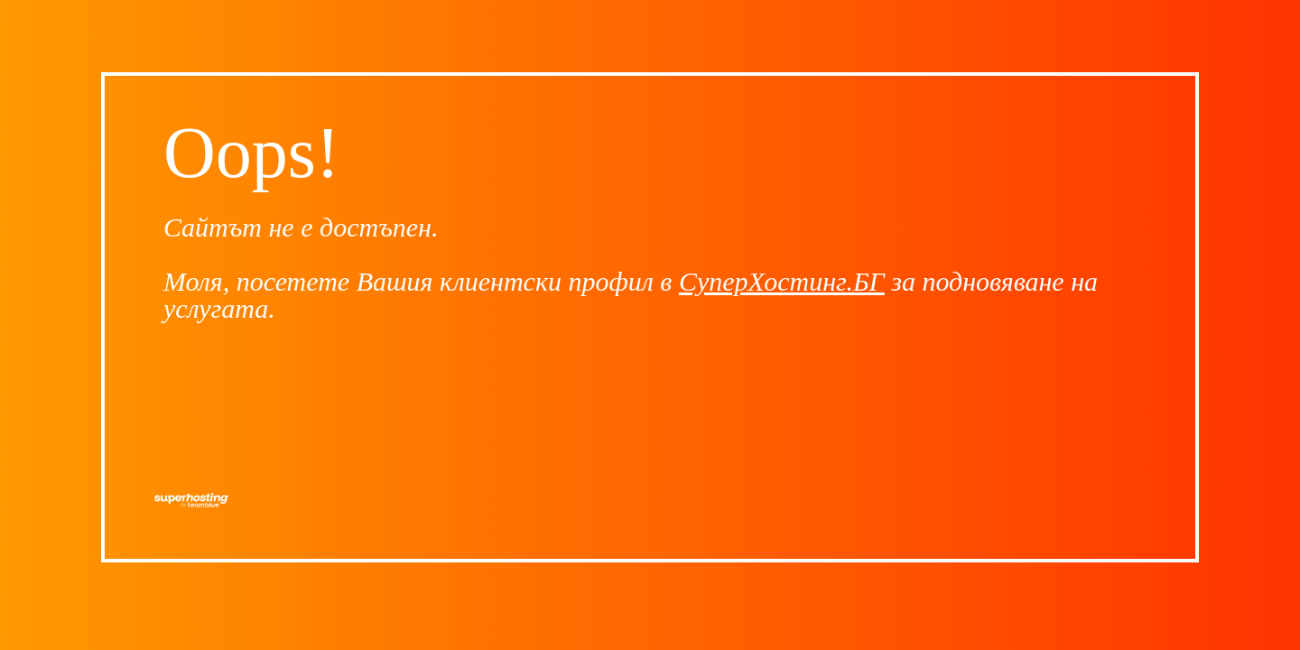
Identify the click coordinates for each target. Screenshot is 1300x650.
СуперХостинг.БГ (782, 281)
